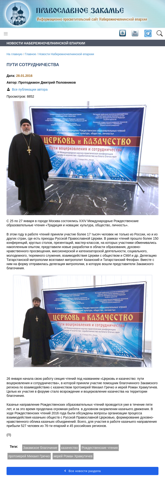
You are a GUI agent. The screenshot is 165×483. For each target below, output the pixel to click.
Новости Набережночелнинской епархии (66, 54)
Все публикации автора (29, 89)
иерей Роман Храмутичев (73, 456)
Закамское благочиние (40, 448)
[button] (159, 34)
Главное (30, 54)
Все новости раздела (82, 471)
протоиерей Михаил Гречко (29, 456)
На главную (14, 54)
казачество (69, 448)
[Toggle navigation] (5, 33)
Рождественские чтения (100, 448)
